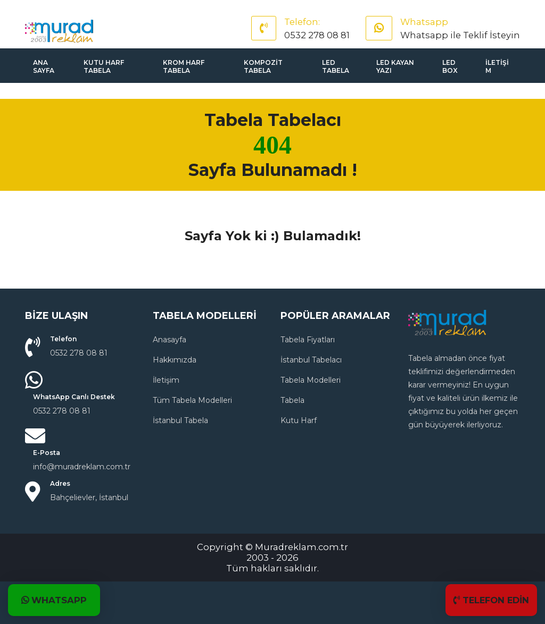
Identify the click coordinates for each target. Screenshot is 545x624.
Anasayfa (169, 339)
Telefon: (302, 21)
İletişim (497, 66)
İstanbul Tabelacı (311, 360)
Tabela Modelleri (310, 380)
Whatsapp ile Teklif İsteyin (460, 35)
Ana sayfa (43, 66)
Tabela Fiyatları (307, 339)
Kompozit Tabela (263, 66)
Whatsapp (424, 21)
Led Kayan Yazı (395, 66)
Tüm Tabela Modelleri (192, 400)
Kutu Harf (298, 420)
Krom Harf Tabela (183, 66)
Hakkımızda (174, 360)
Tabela (292, 400)
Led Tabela (335, 66)
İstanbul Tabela (180, 420)
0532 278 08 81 (317, 35)
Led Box (450, 66)
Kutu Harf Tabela (104, 66)
